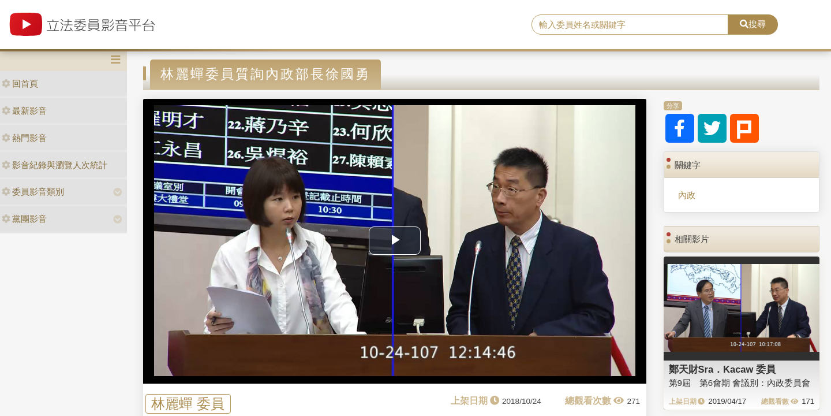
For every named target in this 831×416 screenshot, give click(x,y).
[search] (629, 24)
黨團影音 (24, 219)
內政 (686, 195)
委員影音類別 (33, 191)
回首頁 (20, 83)
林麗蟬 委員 (187, 403)
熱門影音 (24, 138)
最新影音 (24, 111)
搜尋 (753, 24)
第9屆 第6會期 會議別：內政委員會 (740, 383)
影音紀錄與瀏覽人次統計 (54, 165)
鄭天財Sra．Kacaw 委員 (722, 369)
